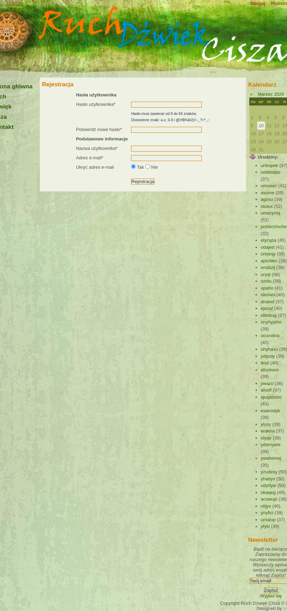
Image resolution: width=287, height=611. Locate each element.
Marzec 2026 (271, 94)
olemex (268, 294)
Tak (138, 167)
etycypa (269, 240)
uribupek (269, 165)
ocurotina (270, 335)
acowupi (269, 499)
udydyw (268, 485)
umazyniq (270, 213)
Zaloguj (257, 3)
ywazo (267, 383)
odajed (267, 247)
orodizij (268, 267)
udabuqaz (271, 172)
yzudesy (269, 471)
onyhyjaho (271, 322)
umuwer (269, 185)
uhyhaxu (269, 349)
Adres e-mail (89, 157)
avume (267, 192)
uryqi (266, 274)
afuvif (266, 390)
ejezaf (267, 308)
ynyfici (267, 512)
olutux (267, 206)
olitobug (269, 315)
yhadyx (268, 478)
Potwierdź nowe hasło (99, 129)
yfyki (265, 526)
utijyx (266, 506)
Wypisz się (271, 595)
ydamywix (271, 444)
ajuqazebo (271, 397)
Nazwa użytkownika (96, 148)
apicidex (269, 260)
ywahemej (271, 458)
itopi (265, 362)
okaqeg (268, 492)
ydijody (268, 356)
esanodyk (270, 410)
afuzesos (270, 369)
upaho (267, 288)
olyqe (266, 438)
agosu (267, 199)
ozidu (266, 281)
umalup (268, 519)
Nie (151, 167)
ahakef (267, 301)
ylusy (266, 424)
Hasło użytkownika (95, 104)
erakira (268, 431)
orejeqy (268, 253)
